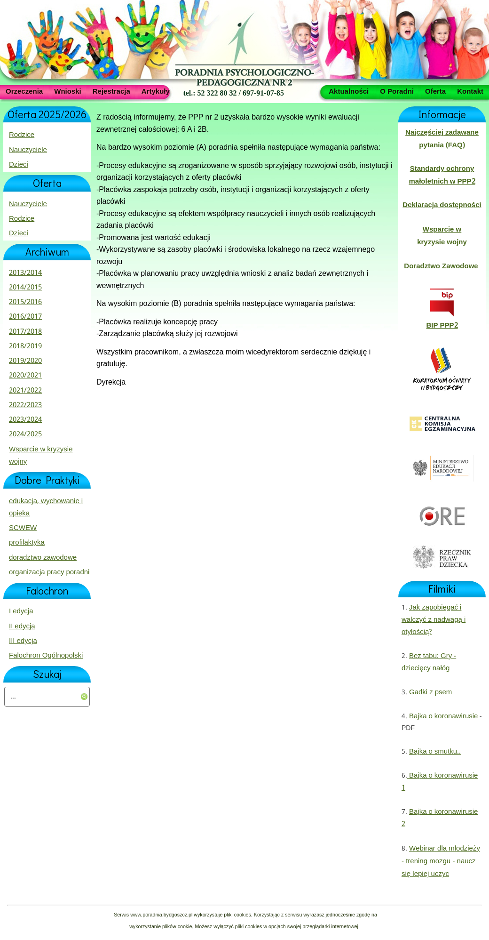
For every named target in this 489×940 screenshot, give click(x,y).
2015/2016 (25, 302)
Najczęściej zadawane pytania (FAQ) (442, 139)
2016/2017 (25, 317)
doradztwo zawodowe (43, 558)
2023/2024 (25, 420)
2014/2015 (25, 287)
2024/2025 (25, 434)
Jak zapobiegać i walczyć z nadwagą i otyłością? (433, 620)
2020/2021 (25, 376)
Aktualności (349, 91)
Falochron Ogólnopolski (46, 656)
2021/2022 (25, 391)
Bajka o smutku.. (435, 752)
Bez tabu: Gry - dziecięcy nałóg (429, 662)
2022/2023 (25, 405)
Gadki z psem (429, 692)
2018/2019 (25, 346)
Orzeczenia (24, 91)
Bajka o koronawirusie (443, 716)
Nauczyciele (28, 150)
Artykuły (156, 91)
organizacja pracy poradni (49, 572)
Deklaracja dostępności (441, 205)
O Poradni (397, 91)
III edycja (23, 641)
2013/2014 (25, 273)
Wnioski (67, 91)
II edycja (22, 626)
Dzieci (18, 165)
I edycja (21, 611)
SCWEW (23, 528)
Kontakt (470, 91)
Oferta (435, 91)
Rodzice (21, 135)
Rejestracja (111, 91)
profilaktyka (27, 543)
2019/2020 (25, 361)
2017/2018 (25, 332)
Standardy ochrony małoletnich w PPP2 (442, 175)
